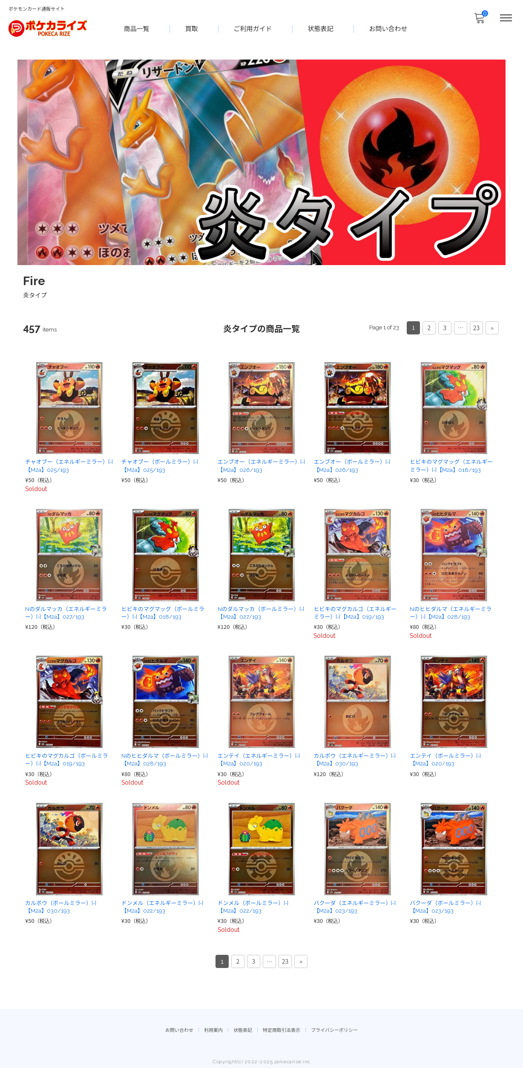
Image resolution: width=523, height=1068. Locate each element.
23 (476, 327)
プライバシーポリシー (334, 1028)
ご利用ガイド (253, 28)
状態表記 (321, 28)
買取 (192, 28)
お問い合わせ (389, 28)
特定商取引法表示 (281, 1028)
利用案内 (213, 1028)
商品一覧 (137, 28)
